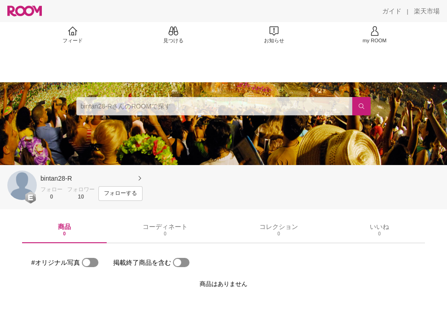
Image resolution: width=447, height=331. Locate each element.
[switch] (90, 262)
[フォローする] (120, 193)
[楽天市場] (427, 11)
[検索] (361, 106)
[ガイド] (391, 11)
